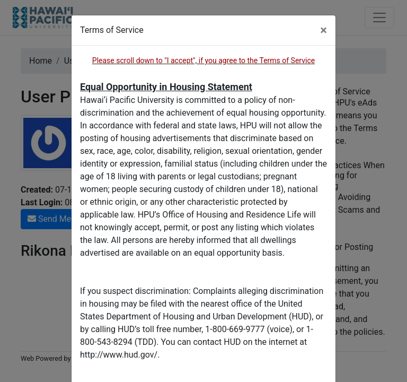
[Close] (323, 30)
